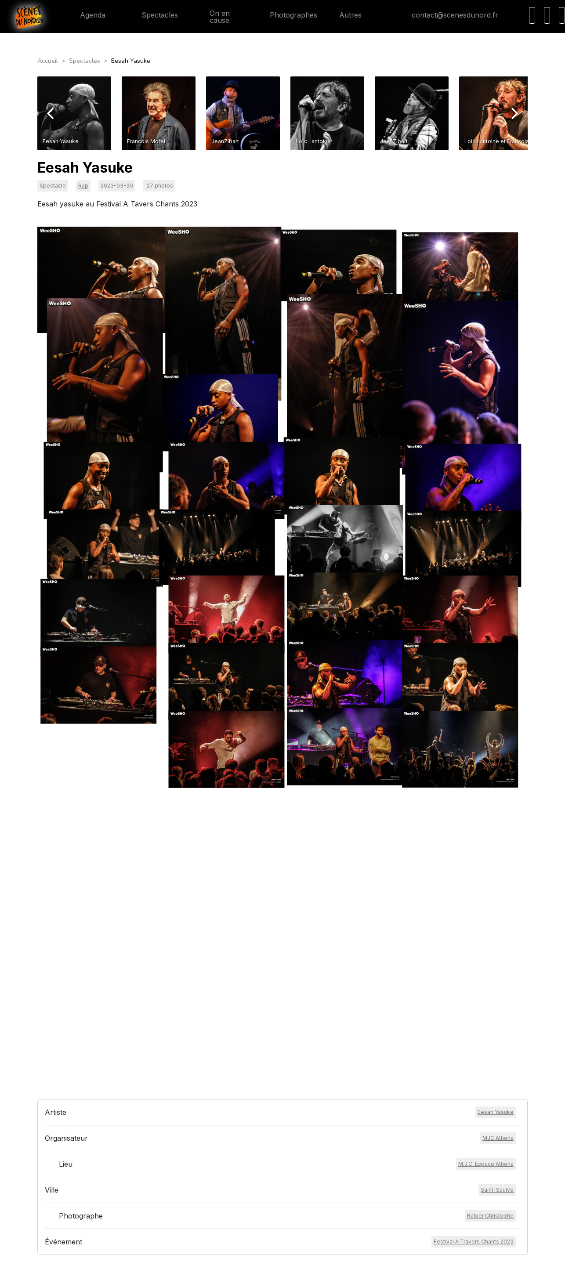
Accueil (47, 60)
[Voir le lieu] (486, 999)
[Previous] (51, 113)
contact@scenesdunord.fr (448, 15)
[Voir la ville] (497, 1025)
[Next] (513, 113)
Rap (83, 185)
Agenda (85, 15)
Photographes (286, 15)
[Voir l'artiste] (495, 948)
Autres (355, 15)
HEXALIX (340, 1256)
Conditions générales (260, 1159)
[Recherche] (532, 15)
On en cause (215, 17)
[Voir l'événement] (473, 1077)
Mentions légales (254, 1169)
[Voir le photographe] (490, 1051)
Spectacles (152, 15)
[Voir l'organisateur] (498, 974)
